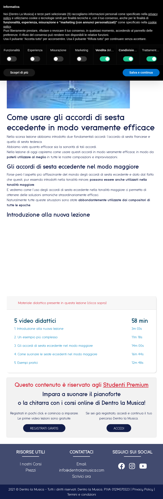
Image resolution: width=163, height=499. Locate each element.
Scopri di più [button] (19, 72)
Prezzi (31, 470)
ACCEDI (119, 428)
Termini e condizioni (81, 494)
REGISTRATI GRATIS (44, 428)
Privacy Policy (142, 489)
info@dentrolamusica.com (81, 470)
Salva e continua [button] (141, 72)
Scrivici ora (81, 476)
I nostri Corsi (30, 463)
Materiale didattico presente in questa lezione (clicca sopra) (62, 303)
